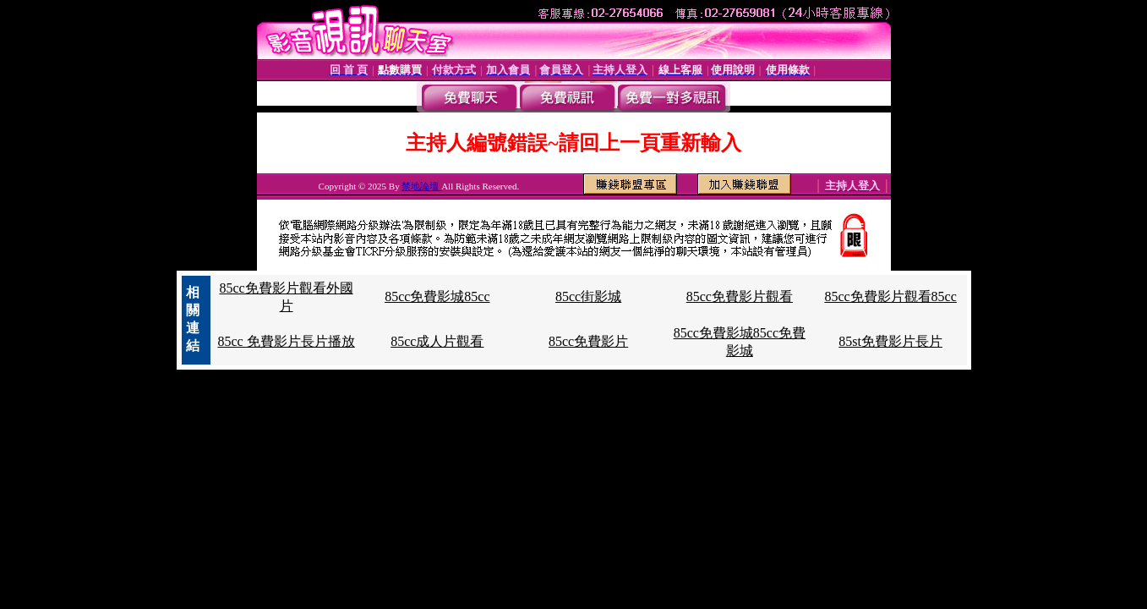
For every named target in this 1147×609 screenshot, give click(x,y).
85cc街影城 (588, 296)
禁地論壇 (421, 186)
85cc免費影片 (588, 341)
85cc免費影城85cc (437, 296)
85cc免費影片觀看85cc (890, 296)
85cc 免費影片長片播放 (285, 341)
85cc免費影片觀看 (739, 296)
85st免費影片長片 (890, 341)
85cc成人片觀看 (437, 341)
